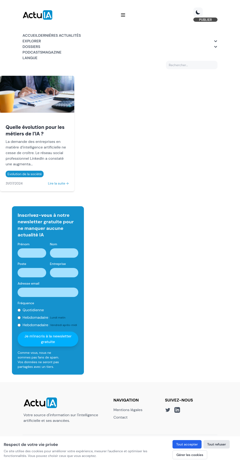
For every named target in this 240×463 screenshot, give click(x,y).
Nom (53, 244)
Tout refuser (216, 444)
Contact (120, 417)
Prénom (24, 244)
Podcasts (32, 52)
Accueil (30, 35)
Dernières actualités (59, 35)
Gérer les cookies (189, 455)
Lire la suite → (58, 183)
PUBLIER (205, 20)
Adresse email (28, 283)
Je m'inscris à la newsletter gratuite (47, 339)
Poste (22, 264)
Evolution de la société (25, 174)
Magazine (51, 52)
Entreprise (58, 264)
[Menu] (123, 15)
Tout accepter (187, 444)
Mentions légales (127, 409)
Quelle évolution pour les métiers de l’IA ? (35, 130)
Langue (30, 57)
